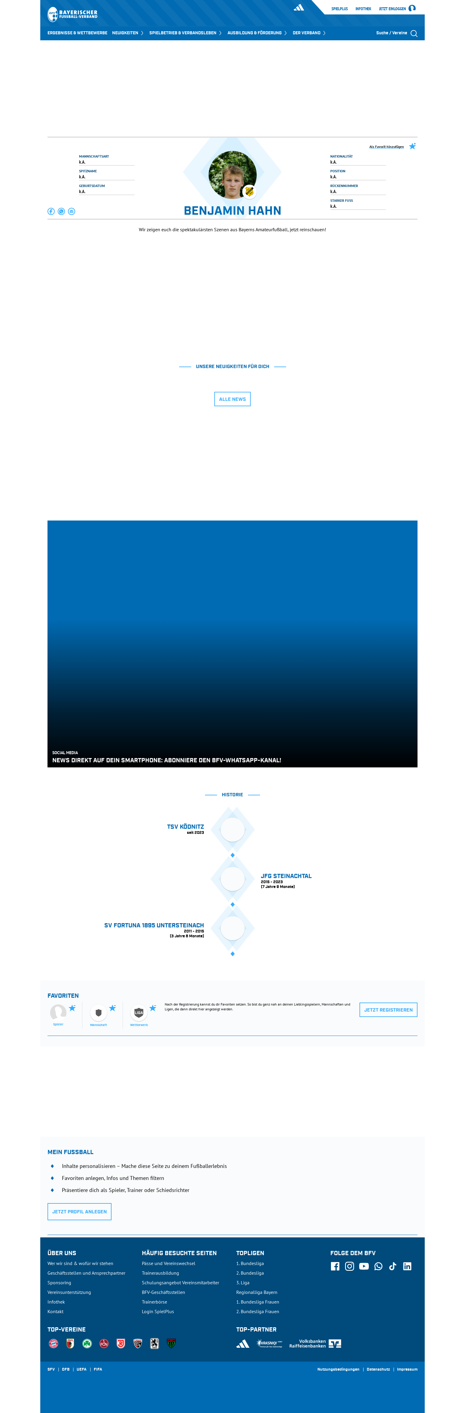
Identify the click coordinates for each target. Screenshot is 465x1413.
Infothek (363, 8)
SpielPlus (340, 8)
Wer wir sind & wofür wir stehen (80, 1263)
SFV (51, 1369)
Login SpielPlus (158, 1311)
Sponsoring (59, 1282)
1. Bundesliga (250, 1263)
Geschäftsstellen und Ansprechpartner (86, 1273)
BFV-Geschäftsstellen (163, 1292)
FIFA (98, 1369)
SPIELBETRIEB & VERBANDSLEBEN (186, 33)
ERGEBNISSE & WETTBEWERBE (77, 33)
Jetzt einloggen (392, 9)
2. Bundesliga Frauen (257, 1311)
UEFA (82, 1369)
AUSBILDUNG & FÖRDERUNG (258, 33)
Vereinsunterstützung (69, 1292)
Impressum (407, 1369)
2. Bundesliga (250, 1273)
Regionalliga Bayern (256, 1292)
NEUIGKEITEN (128, 33)
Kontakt (55, 1311)
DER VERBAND (310, 33)
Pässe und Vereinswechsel (168, 1263)
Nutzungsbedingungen (338, 1369)
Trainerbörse (154, 1302)
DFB (65, 1369)
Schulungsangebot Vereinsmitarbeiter (180, 1282)
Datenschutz (378, 1369)
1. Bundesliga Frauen (257, 1302)
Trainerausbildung (160, 1273)
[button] (51, 211)
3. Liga (242, 1282)
